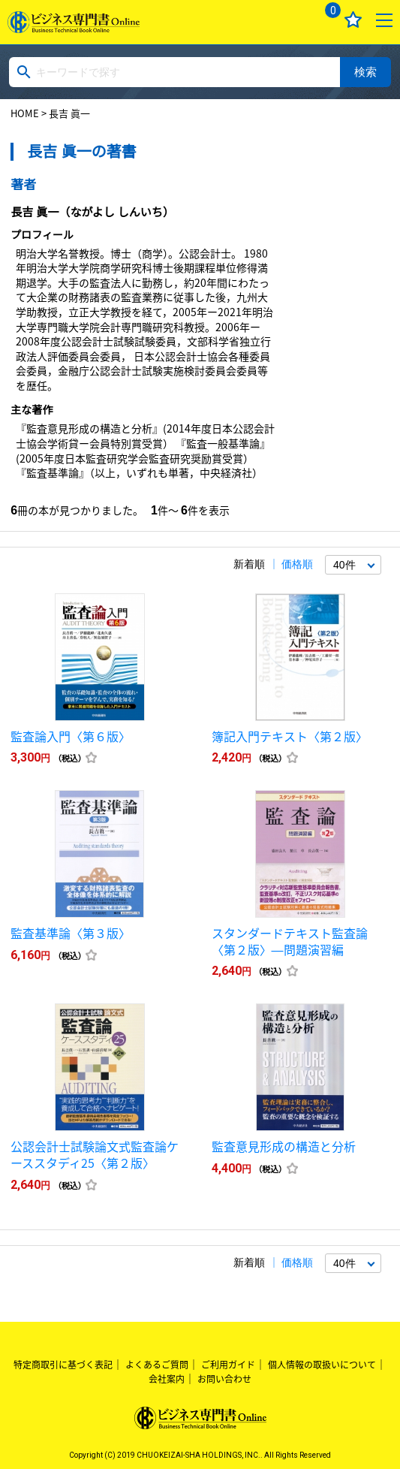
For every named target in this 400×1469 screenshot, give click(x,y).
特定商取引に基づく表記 (63, 1364)
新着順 (249, 564)
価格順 (297, 564)
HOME (25, 113)
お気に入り (353, 20)
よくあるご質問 (156, 1364)
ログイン (292, 20)
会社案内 (167, 1379)
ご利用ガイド (228, 1364)
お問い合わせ (224, 1379)
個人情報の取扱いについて (322, 1364)
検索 (365, 71)
